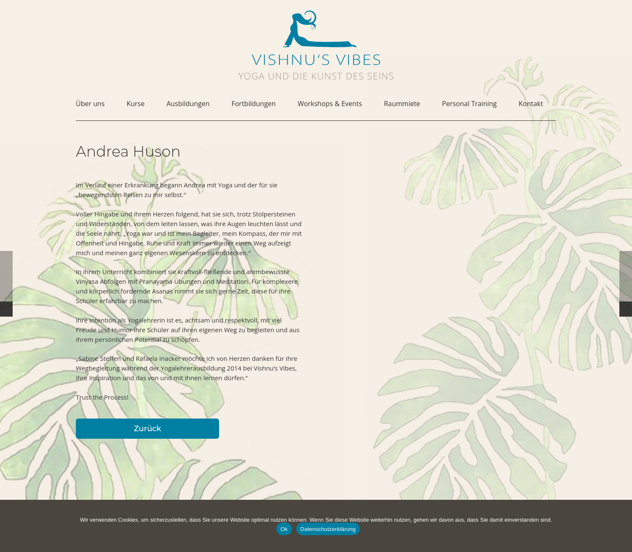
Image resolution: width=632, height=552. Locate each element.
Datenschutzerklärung (328, 529)
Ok (284, 529)
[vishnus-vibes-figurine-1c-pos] (316, 29)
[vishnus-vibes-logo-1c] (316, 59)
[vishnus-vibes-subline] (316, 76)
